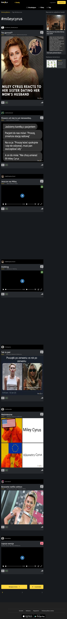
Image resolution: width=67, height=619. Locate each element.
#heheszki (9, 416)
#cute (13, 545)
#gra (16, 488)
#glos (16, 183)
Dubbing (5, 267)
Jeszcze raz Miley (9, 181)
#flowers (17, 120)
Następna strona (14, 587)
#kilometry (19, 416)
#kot (11, 545)
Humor (2, 183)
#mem (7, 120)
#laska (24, 488)
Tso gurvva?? (6, 33)
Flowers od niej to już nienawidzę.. (16, 118)
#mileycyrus (14, 34)
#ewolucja (8, 354)
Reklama (28, 610)
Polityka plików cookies (48, 610)
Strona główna (5, 12)
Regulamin (36, 610)
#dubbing (15, 268)
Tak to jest (5, 352)
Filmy (42, 7)
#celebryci (8, 34)
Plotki (2, 34)
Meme (2, 120)
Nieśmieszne (6, 414)
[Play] (3, 204)
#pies (8, 183)
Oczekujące (32, 7)
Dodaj (18, 2)
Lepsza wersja (7, 543)
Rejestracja (62, 2)
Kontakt (21, 610)
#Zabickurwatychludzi (22, 34)
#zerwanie (13, 354)
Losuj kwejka (36, 587)
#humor (13, 488)
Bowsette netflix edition (11, 487)
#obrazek (9, 488)
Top (49, 7)
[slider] (13, 204)
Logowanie (53, 2)
